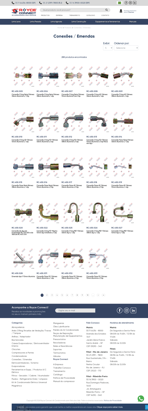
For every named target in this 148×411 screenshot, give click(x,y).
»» (103, 295)
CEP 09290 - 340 (94, 346)
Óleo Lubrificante (61, 326)
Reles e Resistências (62, 346)
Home (60, 28)
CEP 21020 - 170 (93, 371)
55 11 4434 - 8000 (94, 330)
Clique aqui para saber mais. (110, 407)
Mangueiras (58, 323)
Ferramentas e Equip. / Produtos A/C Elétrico (29, 370)
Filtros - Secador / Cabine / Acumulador (30, 375)
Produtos (45, 15)
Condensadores (19, 356)
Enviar (99, 310)
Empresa (59, 15)
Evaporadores (18, 366)
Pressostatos (59, 339)
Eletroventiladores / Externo (25, 363)
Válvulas (57, 356)
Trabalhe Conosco (62, 368)
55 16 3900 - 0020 (94, 379)
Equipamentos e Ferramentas (108, 22)
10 (87, 295)
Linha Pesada (35, 22)
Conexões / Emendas (22, 359)
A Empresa (58, 364)
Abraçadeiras (18, 327)
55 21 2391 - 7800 (94, 355)
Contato (105, 15)
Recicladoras (59, 343)
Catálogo (90, 15)
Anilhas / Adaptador (21, 336)
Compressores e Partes (23, 353)
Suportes (57, 349)
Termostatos (59, 353)
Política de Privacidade (64, 378)
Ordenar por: (121, 43)
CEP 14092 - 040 (94, 395)
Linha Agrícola (56, 22)
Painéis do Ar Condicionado (66, 330)
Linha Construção (79, 22)
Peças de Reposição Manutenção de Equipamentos (67, 334)
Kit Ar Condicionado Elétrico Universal (29, 382)
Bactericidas (18, 340)
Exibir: (106, 43)
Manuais (132, 22)
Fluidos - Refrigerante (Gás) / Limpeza (29, 379)
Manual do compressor (64, 381)
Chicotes (16, 349)
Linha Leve (16, 22)
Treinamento (74, 15)
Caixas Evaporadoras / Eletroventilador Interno (30, 344)
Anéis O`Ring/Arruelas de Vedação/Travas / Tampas (31, 331)
